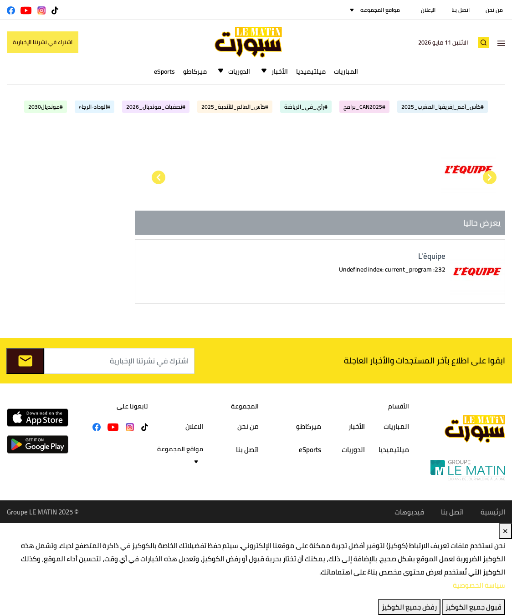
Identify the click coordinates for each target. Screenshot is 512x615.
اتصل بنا (460, 10)
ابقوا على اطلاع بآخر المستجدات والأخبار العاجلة (424, 360)
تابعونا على (132, 406)
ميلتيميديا (311, 71)
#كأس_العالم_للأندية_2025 (234, 106)
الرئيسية (493, 512)
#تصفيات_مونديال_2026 (155, 106)
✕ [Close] (505, 531)
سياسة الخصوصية (479, 585)
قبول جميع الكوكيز (473, 607)
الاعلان (194, 426)
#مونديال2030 (45, 106)
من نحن (494, 10)
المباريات (346, 71)
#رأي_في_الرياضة (306, 106)
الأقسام (398, 406)
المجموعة (245, 406)
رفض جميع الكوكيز (409, 607)
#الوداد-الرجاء (94, 106)
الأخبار (279, 71)
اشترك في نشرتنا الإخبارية (42, 42)
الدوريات (239, 71)
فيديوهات (409, 512)
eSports (164, 71)
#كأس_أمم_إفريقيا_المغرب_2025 (442, 106)
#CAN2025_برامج (364, 106)
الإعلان (428, 10)
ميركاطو (195, 71)
